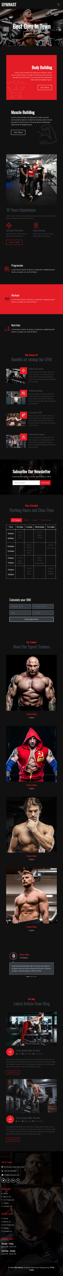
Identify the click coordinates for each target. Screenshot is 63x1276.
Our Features (8, 1200)
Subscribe (45, 483)
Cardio (26, 520)
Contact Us (7, 1206)
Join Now (44, 87)
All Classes (16, 520)
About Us (6, 1197)
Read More (13, 1072)
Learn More (14, 242)
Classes (5, 1203)
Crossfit (35, 520)
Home (5, 1193)
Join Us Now (31, 34)
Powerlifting (46, 520)
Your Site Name (16, 1268)
